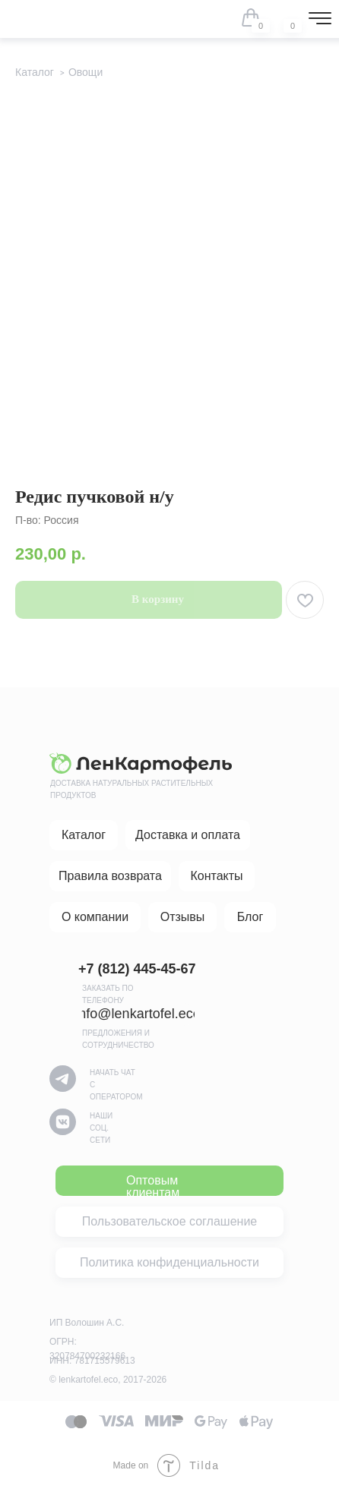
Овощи (85, 72)
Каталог (34, 72)
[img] (283, 17)
